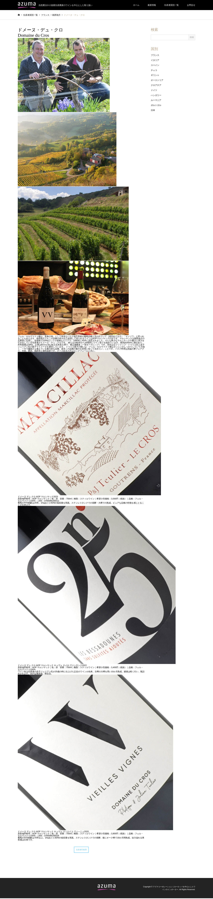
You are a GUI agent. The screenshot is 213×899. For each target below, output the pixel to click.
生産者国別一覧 (171, 5)
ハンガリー (156, 95)
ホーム (136, 5)
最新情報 (152, 5)
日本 (153, 110)
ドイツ (154, 90)
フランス (155, 55)
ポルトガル (156, 105)
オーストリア (157, 80)
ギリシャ (155, 75)
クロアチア (156, 85)
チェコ (154, 70)
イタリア (155, 60)
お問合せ (191, 5)
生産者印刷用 (81, 850)
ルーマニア (156, 100)
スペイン (155, 65)
